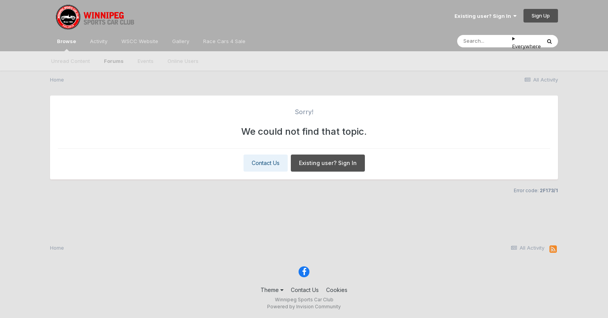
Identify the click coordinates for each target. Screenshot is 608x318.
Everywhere (526, 46)
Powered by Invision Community (304, 306)
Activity (98, 41)
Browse (66, 44)
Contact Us (266, 163)
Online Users (183, 61)
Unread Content (70, 61)
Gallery (180, 41)
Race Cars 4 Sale (224, 41)
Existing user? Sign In (485, 16)
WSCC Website (139, 41)
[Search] (484, 41)
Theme (272, 290)
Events (146, 61)
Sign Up (541, 15)
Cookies (336, 290)
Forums (114, 61)
